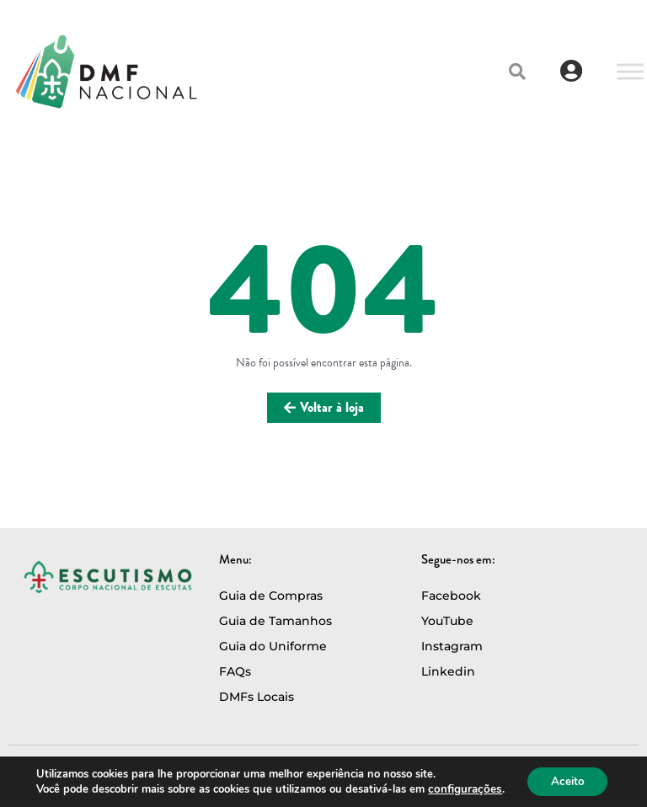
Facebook (451, 595)
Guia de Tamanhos (275, 620)
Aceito (565, 780)
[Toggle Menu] (630, 71)
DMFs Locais (256, 696)
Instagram (452, 646)
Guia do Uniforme (273, 646)
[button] (517, 71)
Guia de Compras (271, 595)
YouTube (447, 620)
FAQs (235, 671)
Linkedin (448, 671)
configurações (462, 788)
